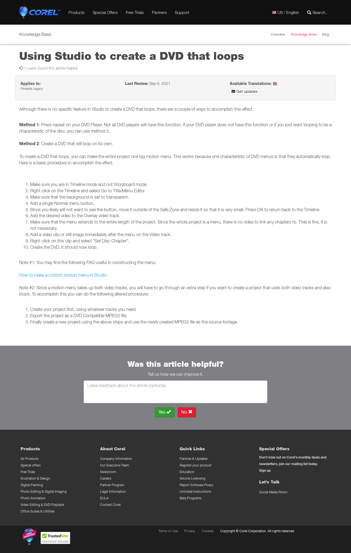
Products (76, 12)
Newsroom (108, 472)
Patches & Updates (194, 459)
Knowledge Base (304, 34)
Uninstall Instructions (195, 491)
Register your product (195, 465)
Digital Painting (32, 485)
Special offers (31, 465)
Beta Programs (190, 498)
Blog (325, 34)
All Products (30, 459)
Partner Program (112, 485)
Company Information (116, 459)
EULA (104, 498)
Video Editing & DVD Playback (42, 505)
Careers (105, 478)
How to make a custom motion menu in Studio (63, 275)
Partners (159, 12)
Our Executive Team (114, 465)
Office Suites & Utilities (38, 511)
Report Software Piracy (196, 485)
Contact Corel (110, 505)
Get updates (244, 91)
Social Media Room (273, 492)
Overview (278, 34)
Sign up (265, 470)
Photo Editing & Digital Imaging (44, 491)
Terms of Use (168, 531)
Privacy (189, 531)
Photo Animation (33, 498)
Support (182, 12)
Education (187, 472)
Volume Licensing (192, 478)
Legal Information (113, 491)
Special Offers (105, 12)
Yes (164, 412)
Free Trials (135, 12)
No (187, 412)
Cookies (208, 531)
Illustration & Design (35, 478)
